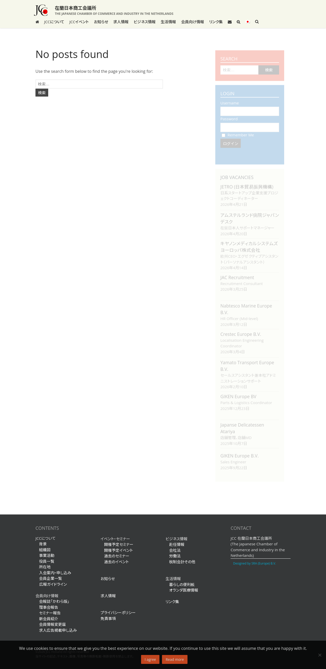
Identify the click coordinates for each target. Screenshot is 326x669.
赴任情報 (176, 544)
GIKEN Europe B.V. (239, 453)
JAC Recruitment (237, 275)
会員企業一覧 (50, 578)
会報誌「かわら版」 (54, 601)
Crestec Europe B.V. (240, 331)
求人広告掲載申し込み (58, 630)
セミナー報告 (50, 612)
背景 (43, 543)
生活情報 (168, 21)
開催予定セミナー (118, 544)
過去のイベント (116, 561)
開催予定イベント (118, 550)
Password (229, 116)
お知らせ (101, 21)
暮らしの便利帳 (182, 584)
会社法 (175, 550)
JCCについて (54, 21)
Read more (175, 659)
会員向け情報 (192, 21)
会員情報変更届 (52, 624)
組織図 (45, 549)
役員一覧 (46, 561)
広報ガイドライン (51, 584)
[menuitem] (248, 22)
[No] (319, 655)
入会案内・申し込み (55, 572)
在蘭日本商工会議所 (75, 8)
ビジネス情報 (145, 21)
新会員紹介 (48, 618)
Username (229, 100)
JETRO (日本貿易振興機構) (246, 184)
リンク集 (216, 21)
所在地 (45, 566)
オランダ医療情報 (183, 590)
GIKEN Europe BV (238, 394)
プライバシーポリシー (118, 612)
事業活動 (46, 555)
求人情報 (121, 21)
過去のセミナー (116, 555)
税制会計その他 (182, 561)
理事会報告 (48, 607)
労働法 (175, 555)
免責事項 (108, 618)
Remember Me (238, 132)
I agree (150, 659)
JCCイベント (79, 21)
